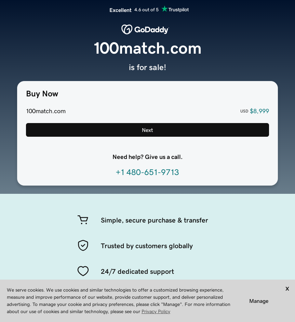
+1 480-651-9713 (147, 172)
